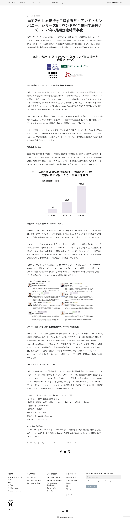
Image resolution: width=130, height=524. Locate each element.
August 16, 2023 (33, 16)
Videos (68, 489)
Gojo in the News (72, 480)
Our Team (11, 485)
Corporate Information (15, 491)
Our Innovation (51, 488)
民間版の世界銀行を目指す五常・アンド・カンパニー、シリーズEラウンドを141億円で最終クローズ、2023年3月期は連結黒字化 (64, 25)
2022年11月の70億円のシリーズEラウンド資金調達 (54, 92)
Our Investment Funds (34, 483)
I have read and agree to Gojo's (101, 481)
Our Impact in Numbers (54, 477)
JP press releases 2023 (61, 443)
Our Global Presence (34, 480)
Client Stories (51, 491)
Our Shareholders (13, 488)
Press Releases (71, 477)
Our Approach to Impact (54, 480)
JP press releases (47, 443)
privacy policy (111, 481)
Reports (69, 483)
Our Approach (31, 477)
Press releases (75, 443)
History (10, 482)
